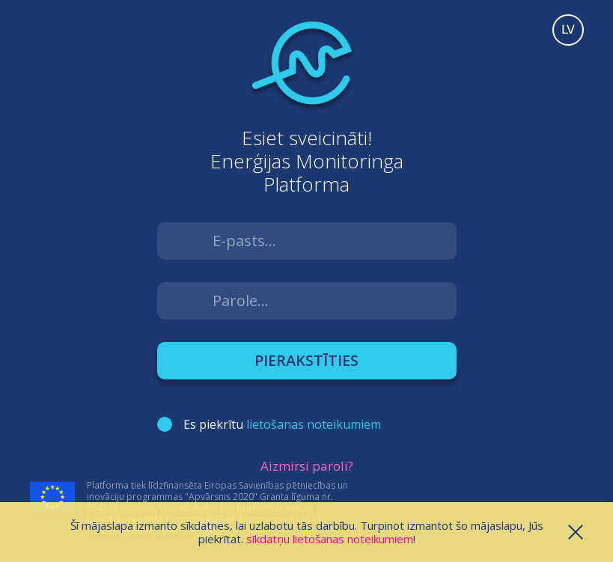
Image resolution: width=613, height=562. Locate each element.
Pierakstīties (306, 360)
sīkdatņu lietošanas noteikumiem (329, 538)
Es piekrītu (282, 424)
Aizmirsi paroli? (306, 465)
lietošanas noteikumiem (313, 424)
